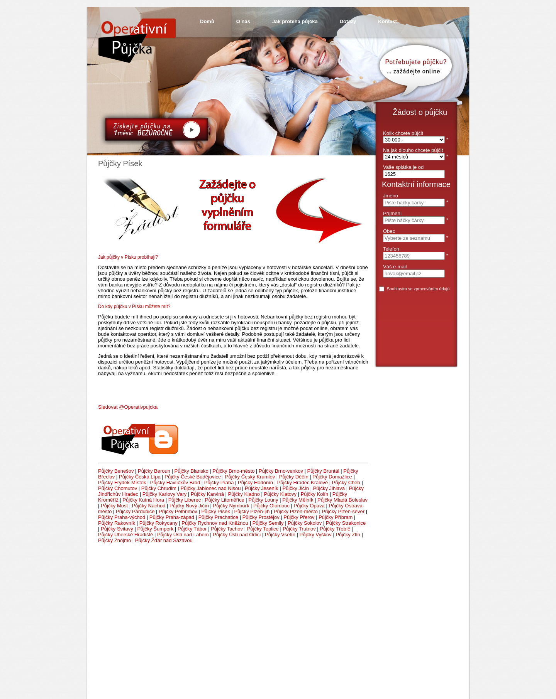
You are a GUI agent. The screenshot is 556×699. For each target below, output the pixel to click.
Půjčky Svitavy (117, 529)
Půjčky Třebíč (335, 529)
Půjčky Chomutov (117, 488)
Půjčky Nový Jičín (189, 506)
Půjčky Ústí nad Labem (183, 534)
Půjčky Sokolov (305, 523)
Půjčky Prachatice (218, 517)
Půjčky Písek (215, 511)
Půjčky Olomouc (271, 506)
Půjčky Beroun (154, 471)
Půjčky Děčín (294, 477)
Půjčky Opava (309, 506)
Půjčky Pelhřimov (178, 511)
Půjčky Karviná (207, 494)
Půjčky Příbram (336, 517)
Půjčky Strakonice (346, 523)
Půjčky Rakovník (116, 523)
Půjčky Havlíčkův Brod (175, 482)
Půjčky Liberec (184, 500)
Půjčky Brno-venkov (281, 471)
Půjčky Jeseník (261, 488)
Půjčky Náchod (149, 506)
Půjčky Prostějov (261, 517)
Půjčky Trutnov (299, 529)
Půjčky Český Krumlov (250, 477)
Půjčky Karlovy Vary (164, 494)
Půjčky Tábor (192, 529)
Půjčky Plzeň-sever (343, 511)
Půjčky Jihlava (329, 488)
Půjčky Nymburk (231, 506)
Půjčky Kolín (315, 494)
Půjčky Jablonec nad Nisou (210, 488)
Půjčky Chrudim (158, 488)
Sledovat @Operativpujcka (128, 407)
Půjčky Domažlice (332, 477)
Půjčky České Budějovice (192, 477)
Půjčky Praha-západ (171, 517)
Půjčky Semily (268, 523)
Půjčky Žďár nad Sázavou (164, 540)
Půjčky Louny (263, 500)
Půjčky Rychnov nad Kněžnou (214, 523)
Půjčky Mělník (297, 500)
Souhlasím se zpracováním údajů (418, 288)
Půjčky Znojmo (114, 540)
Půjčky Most (114, 506)
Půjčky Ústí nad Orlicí (237, 534)
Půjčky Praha (219, 482)
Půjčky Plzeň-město (296, 511)
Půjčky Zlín (348, 534)
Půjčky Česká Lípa (140, 477)
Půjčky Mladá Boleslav (342, 500)
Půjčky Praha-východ (121, 517)
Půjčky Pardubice (135, 511)
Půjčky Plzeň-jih (252, 511)
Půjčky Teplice (263, 529)
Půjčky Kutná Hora (143, 500)
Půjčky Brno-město (233, 471)
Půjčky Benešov (116, 471)
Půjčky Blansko (191, 471)
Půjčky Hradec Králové (302, 482)
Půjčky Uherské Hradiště (125, 534)
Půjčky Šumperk (155, 529)
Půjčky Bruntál (323, 471)
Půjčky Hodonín (255, 482)
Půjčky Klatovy (280, 494)
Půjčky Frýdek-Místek (122, 482)
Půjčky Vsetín (280, 534)
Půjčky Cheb (346, 482)
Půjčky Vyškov (315, 534)
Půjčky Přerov (298, 517)
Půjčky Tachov (227, 529)
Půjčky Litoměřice (224, 500)
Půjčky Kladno (244, 494)
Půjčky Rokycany (158, 523)
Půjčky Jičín (295, 488)
